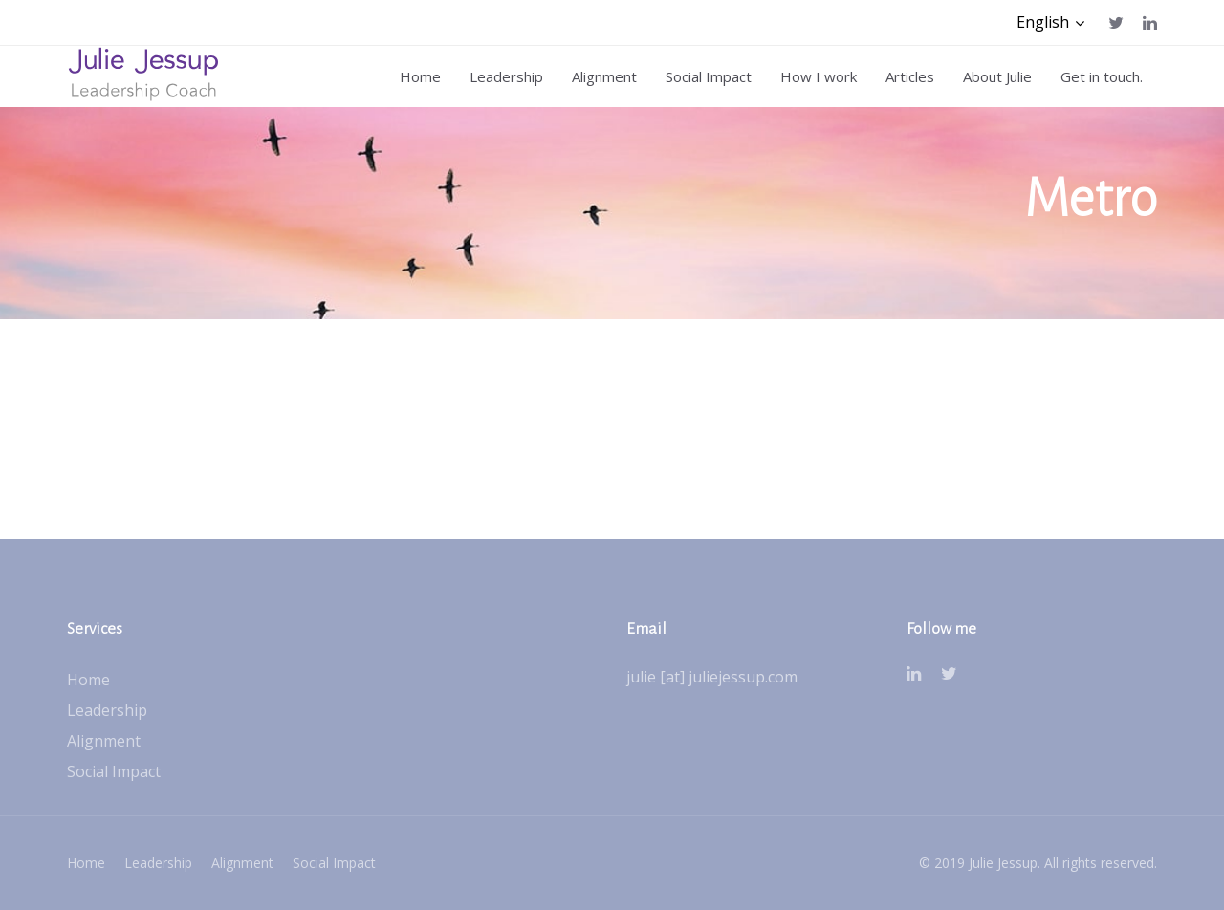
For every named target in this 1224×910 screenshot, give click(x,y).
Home (88, 679)
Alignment (104, 740)
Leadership (107, 710)
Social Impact (114, 771)
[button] (1050, 22)
